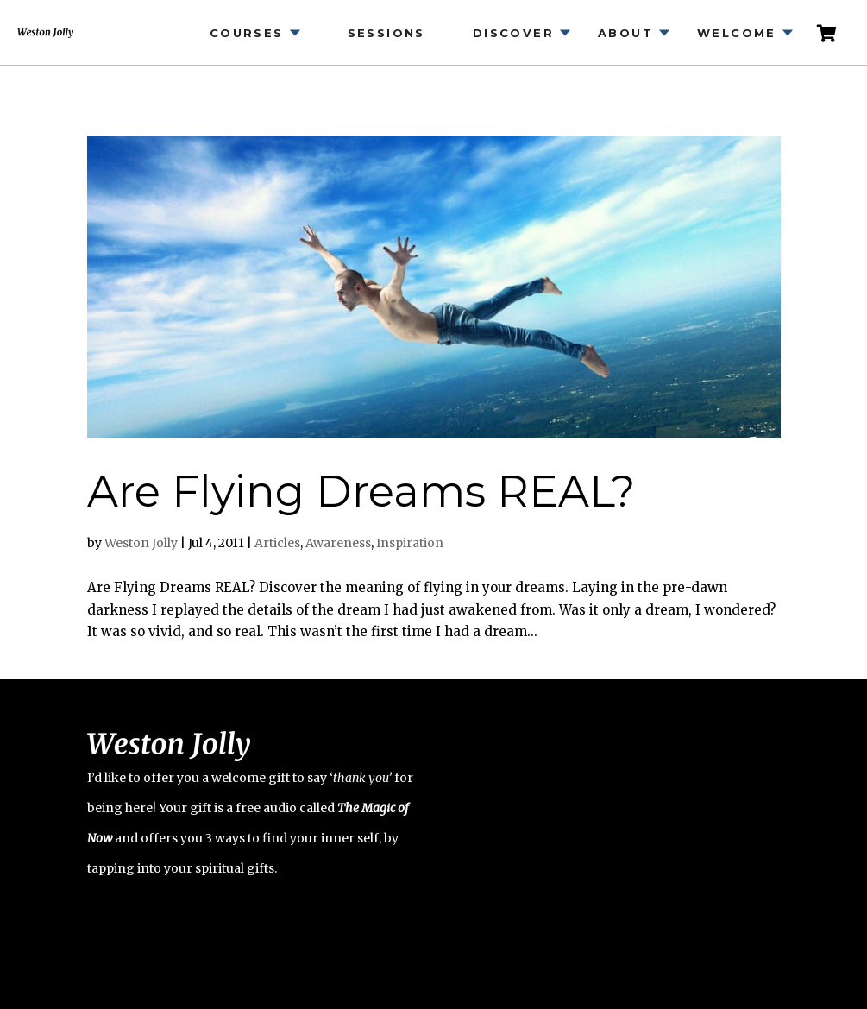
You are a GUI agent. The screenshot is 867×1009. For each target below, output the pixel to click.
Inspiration (409, 543)
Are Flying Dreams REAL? (361, 491)
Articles (277, 543)
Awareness (338, 543)
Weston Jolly (141, 543)
